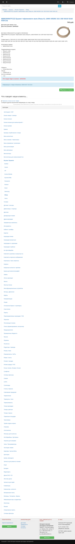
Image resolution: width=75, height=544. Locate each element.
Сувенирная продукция (10, 392)
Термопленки (7, 395)
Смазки (6, 378)
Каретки (6, 233)
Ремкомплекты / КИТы (10, 354)
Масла (5, 281)
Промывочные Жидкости (10, 333)
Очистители (7, 309)
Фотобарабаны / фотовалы (11, 437)
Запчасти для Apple (9, 482)
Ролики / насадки (8, 361)
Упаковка (6, 427)
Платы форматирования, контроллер (14, 326)
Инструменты (7, 226)
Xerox (5, 198)
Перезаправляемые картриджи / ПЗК (14, 316)
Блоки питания (8, 119)
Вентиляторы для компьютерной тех (14, 157)
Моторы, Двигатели (9, 292)
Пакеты (6, 312)
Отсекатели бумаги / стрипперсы (13, 305)
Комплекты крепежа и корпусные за (13, 253)
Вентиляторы (7, 153)
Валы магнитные (8, 136)
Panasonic (7, 181)
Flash (5, 465)
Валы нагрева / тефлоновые (11, 139)
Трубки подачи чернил (10, 423)
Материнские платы (9, 492)
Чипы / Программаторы (10, 444)
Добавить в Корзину (66, 90)
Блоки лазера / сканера (10, 115)
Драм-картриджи (8, 219)
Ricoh (5, 188)
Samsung (6, 191)
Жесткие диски (8, 478)
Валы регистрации (9, 146)
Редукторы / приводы (9, 347)
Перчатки (6, 319)
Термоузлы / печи (8, 399)
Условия (23, 526)
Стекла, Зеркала (8, 388)
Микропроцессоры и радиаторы (12, 499)
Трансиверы (7, 420)
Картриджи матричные (10, 240)
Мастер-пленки (8, 285)
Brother (6, 163)
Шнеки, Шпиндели (9, 458)
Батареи (6, 468)
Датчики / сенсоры (9, 205)
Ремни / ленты (8, 357)
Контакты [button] (47, 537)
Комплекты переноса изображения (13, 257)
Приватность (24, 524)
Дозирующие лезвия (9, 215)
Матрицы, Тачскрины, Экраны (12, 496)
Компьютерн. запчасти (10, 489)
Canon (6, 167)
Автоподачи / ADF (8, 112)
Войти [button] (9, 526)
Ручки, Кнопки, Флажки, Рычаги (12, 368)
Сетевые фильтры (9, 375)
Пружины (6, 340)
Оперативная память (9, 510)
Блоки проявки (8, 126)
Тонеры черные (8, 413)
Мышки (6, 506)
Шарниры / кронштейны (10, 451)
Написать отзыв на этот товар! (11, 101)
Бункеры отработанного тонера (12, 132)
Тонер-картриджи (8, 406)
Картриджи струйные (9, 247)
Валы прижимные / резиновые (12, 143)
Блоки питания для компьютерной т (13, 122)
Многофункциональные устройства (13, 288)
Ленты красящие (8, 278)
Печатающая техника (9, 323)
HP (5, 170)
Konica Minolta (8, 174)
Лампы (5, 274)
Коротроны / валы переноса (11, 260)
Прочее (6, 337)
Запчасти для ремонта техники (12, 461)
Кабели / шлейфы (8, 229)
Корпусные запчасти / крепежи (12, 267)
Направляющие (8, 298)
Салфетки (6, 371)
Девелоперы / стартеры (10, 208)
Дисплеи (6, 212)
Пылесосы (6, 343)
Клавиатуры (7, 485)
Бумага (6, 129)
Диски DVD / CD (8, 475)
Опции (5, 302)
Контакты (23, 527)
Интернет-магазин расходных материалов (22, 541)
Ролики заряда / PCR (9, 364)
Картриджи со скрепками (10, 243)
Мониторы (6, 503)
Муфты (6, 295)
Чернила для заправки (10, 440)
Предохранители (8, 330)
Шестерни (6, 454)
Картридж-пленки (8, 236)
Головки (6, 202)
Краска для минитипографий (11, 271)
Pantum (6, 184)
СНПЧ (5, 382)
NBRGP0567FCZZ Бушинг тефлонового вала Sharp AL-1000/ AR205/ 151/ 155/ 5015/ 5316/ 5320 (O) (43, 104)
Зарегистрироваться (7, 522)
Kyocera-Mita (7, 177)
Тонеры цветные (8, 409)
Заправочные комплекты (10, 222)
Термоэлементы (8, 402)
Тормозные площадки (10, 416)
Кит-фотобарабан (8, 250)
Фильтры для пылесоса (10, 433)
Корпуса (6, 264)
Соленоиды (7, 385)
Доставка (23, 522)
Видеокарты (7, 472)
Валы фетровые (8, 150)
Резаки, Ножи (7, 350)
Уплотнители (7, 430)
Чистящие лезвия (8, 447)
